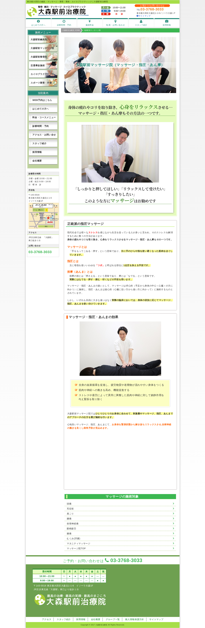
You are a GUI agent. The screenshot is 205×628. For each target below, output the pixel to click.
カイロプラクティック (42, 74)
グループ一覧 (113, 619)
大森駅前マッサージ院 (42, 48)
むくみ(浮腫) (73, 538)
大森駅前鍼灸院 (39, 39)
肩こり (70, 513)
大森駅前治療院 (101, 625)
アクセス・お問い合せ (44, 134)
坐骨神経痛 (72, 523)
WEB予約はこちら (42, 100)
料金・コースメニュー (44, 117)
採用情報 (37, 152)
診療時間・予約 (40, 126)
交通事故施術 (38, 65)
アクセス (46, 619)
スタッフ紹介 (39, 143)
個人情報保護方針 (134, 619)
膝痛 (69, 533)
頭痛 (69, 503)
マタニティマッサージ (78, 543)
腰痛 (69, 518)
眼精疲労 (71, 528)
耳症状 (70, 508)
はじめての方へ (40, 108)
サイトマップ (144, 16)
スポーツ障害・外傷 (41, 82)
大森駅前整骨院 (39, 57)
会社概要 (37, 160)
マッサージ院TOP (76, 548)
